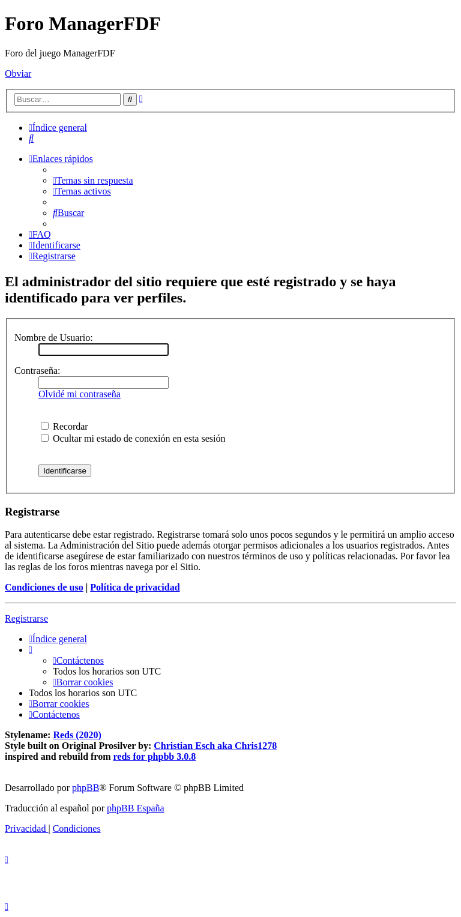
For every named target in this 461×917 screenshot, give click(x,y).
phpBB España (135, 808)
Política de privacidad (134, 587)
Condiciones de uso (44, 587)
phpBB (85, 788)
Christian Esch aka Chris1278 (215, 746)
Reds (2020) (77, 735)
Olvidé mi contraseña (79, 394)
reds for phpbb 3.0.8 (154, 756)
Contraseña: (37, 370)
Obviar (18, 73)
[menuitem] (31, 138)
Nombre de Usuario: (53, 337)
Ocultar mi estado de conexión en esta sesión (133, 438)
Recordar (64, 426)
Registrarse (26, 618)
